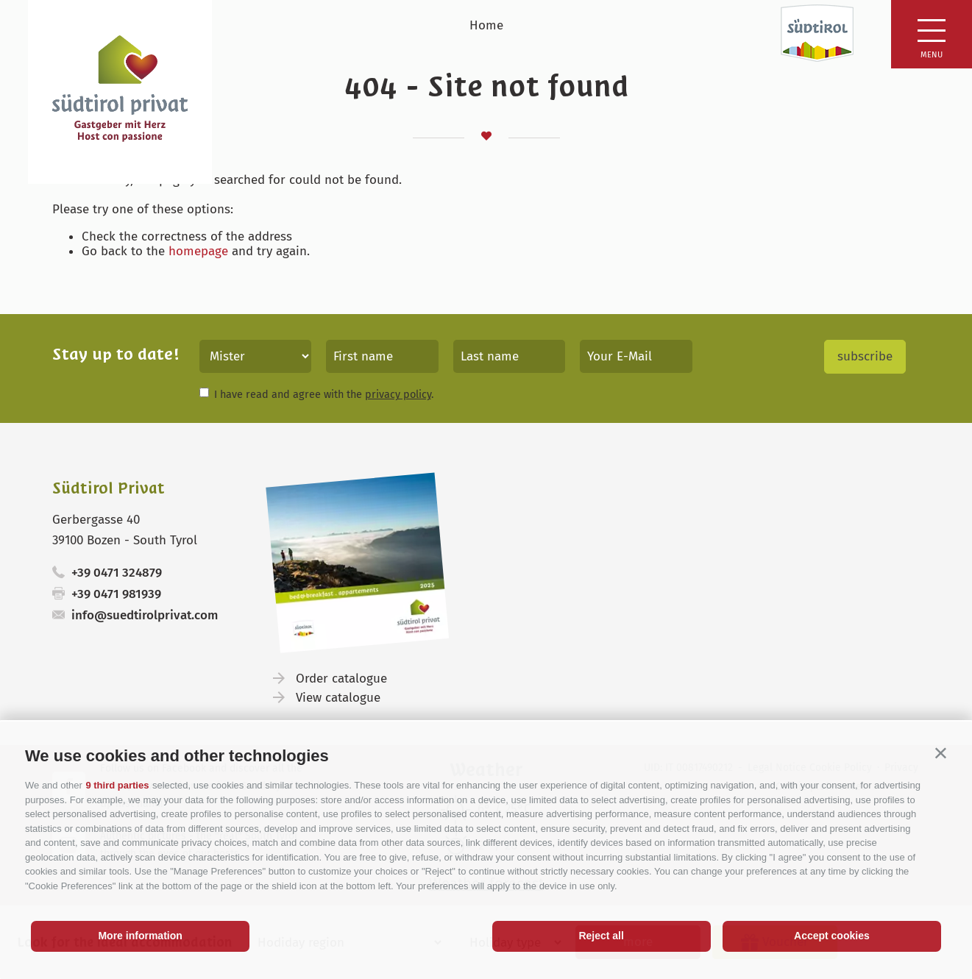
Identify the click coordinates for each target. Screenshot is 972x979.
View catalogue (338, 697)
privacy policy (398, 394)
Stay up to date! (115, 354)
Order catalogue (341, 678)
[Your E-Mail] (636, 356)
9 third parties (117, 785)
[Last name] (509, 356)
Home (486, 25)
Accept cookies (832, 935)
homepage (198, 251)
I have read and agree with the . (323, 394)
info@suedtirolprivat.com (144, 615)
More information (140, 935)
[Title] (255, 356)
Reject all (600, 935)
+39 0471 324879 (116, 572)
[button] (940, 753)
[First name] (382, 356)
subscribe (865, 356)
